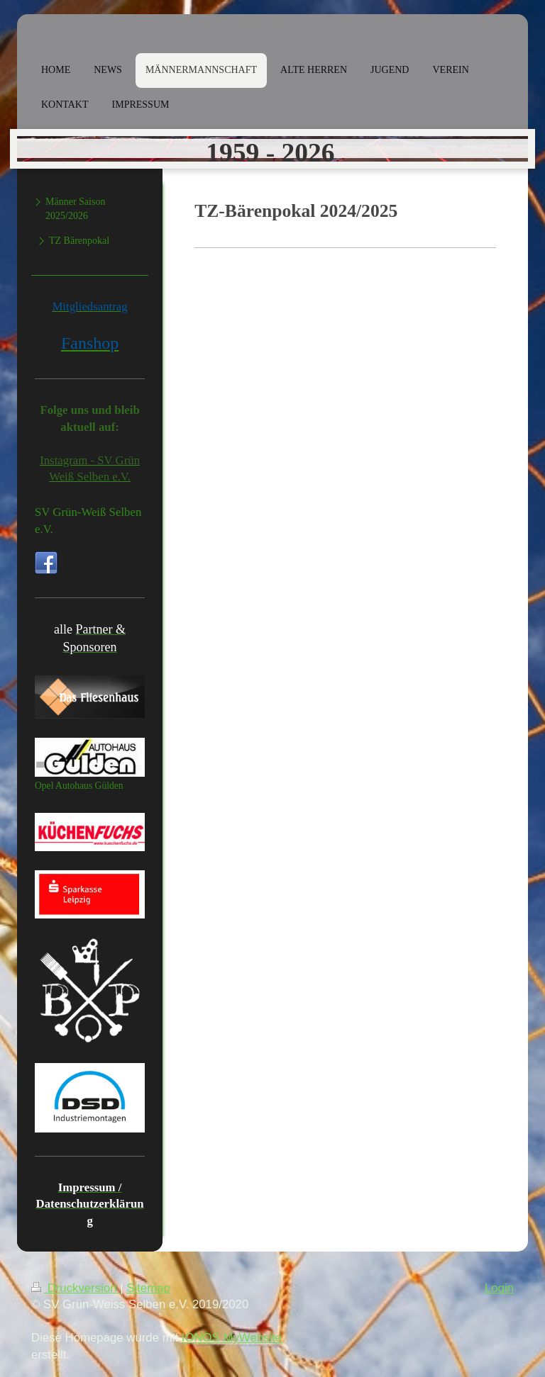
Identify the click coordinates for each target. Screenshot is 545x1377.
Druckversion (75, 1288)
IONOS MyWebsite (232, 1337)
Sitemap (148, 1288)
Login (499, 1288)
